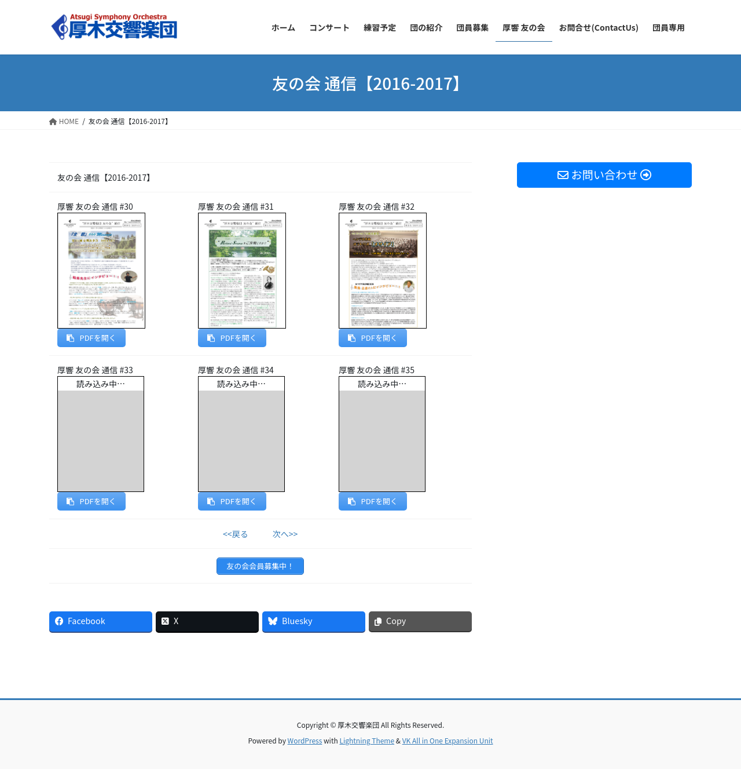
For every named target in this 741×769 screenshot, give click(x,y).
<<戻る (235, 534)
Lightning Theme (366, 740)
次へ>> (285, 534)
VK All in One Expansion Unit (447, 740)
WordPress (305, 740)
